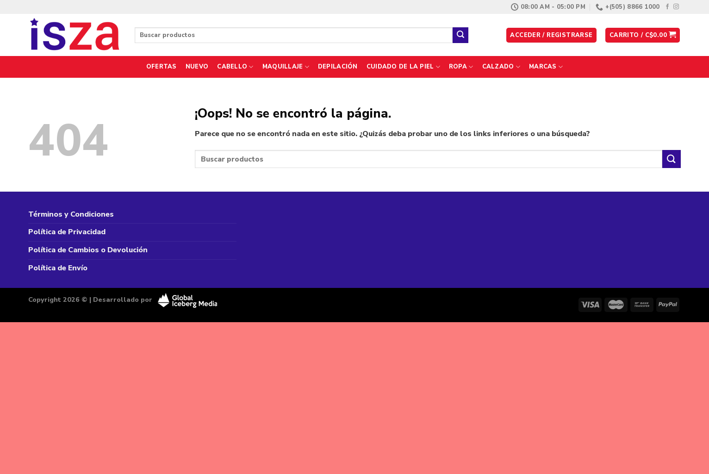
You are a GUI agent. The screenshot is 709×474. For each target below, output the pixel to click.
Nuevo (197, 66)
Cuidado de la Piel (403, 66)
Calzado (501, 66)
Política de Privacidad (67, 232)
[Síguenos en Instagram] (676, 7)
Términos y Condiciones (71, 214)
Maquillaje (285, 66)
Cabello (235, 66)
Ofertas (161, 66)
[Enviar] (460, 35)
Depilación (338, 66)
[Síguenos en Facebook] (667, 7)
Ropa (461, 66)
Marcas (546, 66)
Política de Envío (57, 268)
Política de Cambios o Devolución (88, 250)
